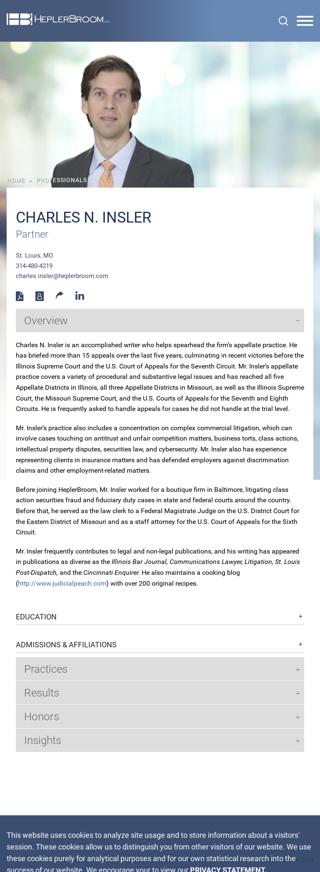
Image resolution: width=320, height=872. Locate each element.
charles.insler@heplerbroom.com (62, 276)
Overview (46, 320)
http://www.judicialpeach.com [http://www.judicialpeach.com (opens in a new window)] (62, 583)
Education (36, 617)
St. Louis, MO (34, 255)
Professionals (61, 180)
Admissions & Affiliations (66, 645)
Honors (41, 716)
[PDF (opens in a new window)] (20, 299)
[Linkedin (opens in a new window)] (79, 297)
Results (41, 693)
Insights (42, 740)
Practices (46, 669)
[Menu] (305, 21)
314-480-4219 (34, 266)
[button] (60, 297)
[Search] (283, 20)
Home (16, 180)
